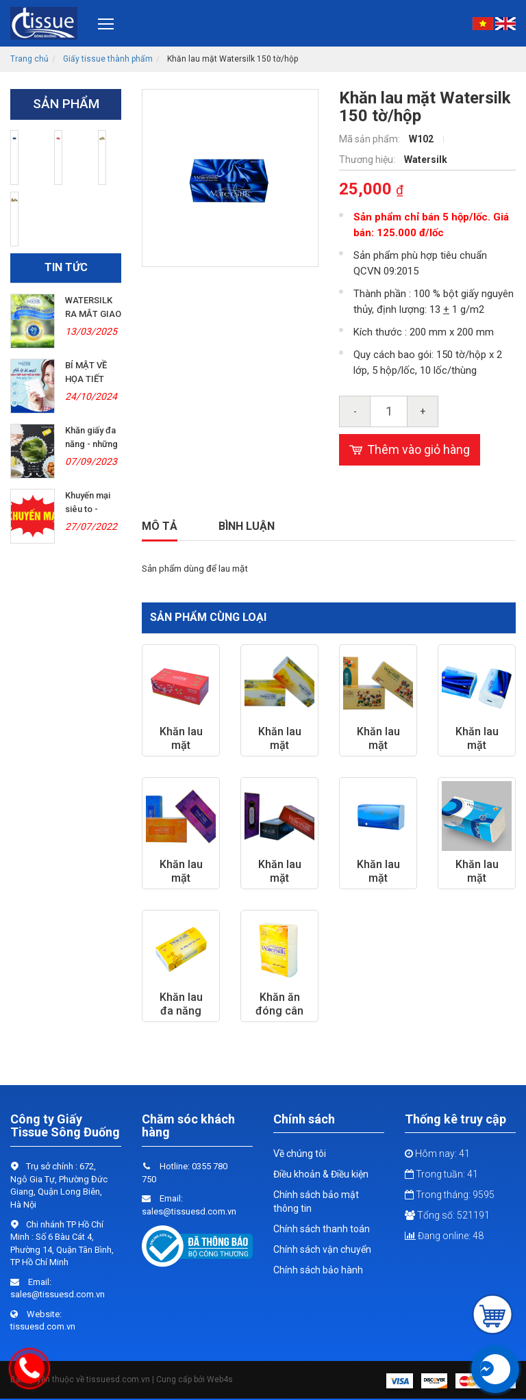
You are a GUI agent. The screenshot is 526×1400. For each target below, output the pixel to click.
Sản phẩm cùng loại (208, 617)
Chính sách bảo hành (318, 1269)
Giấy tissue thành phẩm (108, 59)
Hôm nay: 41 (437, 1153)
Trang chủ (29, 59)
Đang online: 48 (444, 1235)
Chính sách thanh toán (321, 1228)
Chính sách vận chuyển (322, 1249)
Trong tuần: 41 (441, 1174)
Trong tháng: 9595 (449, 1194)
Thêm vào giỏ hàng (409, 449)
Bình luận (246, 526)
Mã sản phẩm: (370, 138)
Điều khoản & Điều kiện (320, 1174)
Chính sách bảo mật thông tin (316, 1201)
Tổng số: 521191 (447, 1215)
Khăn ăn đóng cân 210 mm (279, 1011)
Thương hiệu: (368, 159)
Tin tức (66, 267)
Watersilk (425, 159)
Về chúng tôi (299, 1153)
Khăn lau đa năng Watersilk (181, 1011)
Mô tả (159, 526)
